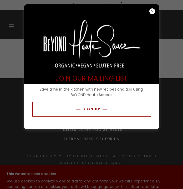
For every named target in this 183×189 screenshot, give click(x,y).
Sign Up (91, 109)
